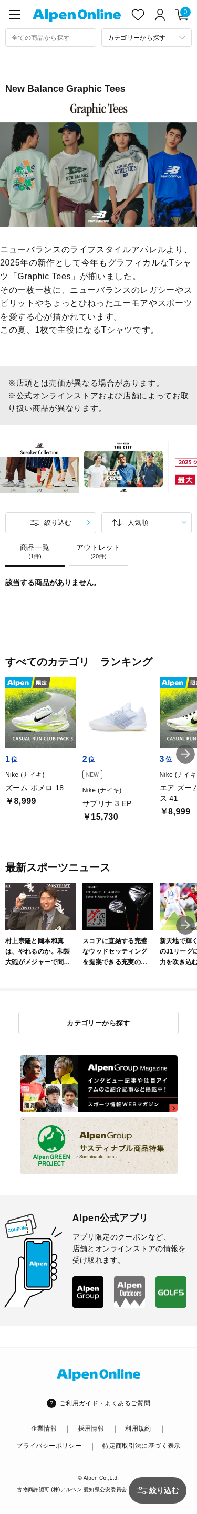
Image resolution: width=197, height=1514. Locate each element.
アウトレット (98, 551)
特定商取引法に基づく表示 (141, 1445)
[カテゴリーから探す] (146, 37)
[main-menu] (14, 14)
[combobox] (50, 37)
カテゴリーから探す (98, 1023)
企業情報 (44, 1428)
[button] (185, 754)
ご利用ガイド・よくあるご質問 (104, 1403)
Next (191, 468)
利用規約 (138, 1428)
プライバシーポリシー (48, 1445)
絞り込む (57, 522)
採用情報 (91, 1428)
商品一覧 (35, 551)
